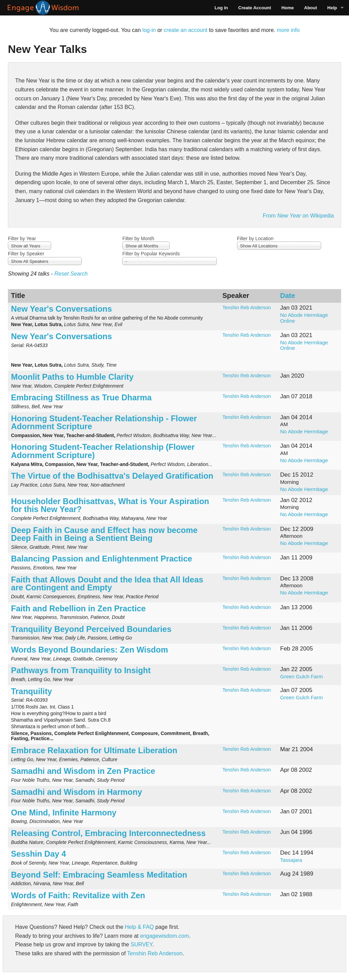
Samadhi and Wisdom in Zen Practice (83, 771)
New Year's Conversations (61, 308)
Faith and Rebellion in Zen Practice (78, 608)
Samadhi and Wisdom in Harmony (76, 792)
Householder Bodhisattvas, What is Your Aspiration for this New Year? (110, 505)
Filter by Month (138, 238)
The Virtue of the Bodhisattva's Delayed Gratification (113, 475)
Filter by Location (255, 238)
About (310, 7)
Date (287, 295)
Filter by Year (22, 238)
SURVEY (141, 944)
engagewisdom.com (164, 936)
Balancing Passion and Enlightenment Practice (101, 558)
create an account (185, 30)
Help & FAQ (139, 927)
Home (287, 7)
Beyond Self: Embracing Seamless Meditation (99, 874)
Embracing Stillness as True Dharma (81, 397)
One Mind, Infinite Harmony (63, 812)
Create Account (254, 7)
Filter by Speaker (26, 253)
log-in (149, 30)
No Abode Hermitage (304, 431)
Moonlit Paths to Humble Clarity (72, 376)
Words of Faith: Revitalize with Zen (78, 895)
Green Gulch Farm (301, 676)
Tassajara (291, 860)
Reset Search (71, 274)
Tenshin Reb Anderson (247, 307)
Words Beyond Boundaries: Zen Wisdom (89, 649)
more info (288, 30)
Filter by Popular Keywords (151, 253)
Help (332, 7)
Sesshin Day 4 (38, 853)
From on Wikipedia (298, 216)
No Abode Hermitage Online (304, 318)
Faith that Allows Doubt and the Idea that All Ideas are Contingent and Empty (107, 583)
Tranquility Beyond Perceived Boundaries (91, 629)
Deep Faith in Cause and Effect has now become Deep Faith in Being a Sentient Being (104, 534)
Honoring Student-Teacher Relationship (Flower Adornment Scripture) (103, 451)
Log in (221, 7)
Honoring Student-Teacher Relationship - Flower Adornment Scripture (104, 422)
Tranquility (31, 691)
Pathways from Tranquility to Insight (81, 670)
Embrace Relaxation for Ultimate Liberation (94, 750)
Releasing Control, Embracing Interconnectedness (108, 833)
